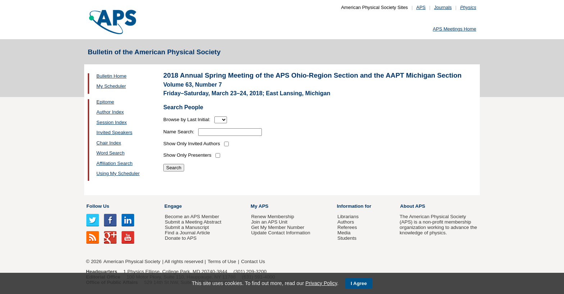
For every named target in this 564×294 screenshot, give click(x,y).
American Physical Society (132, 261)
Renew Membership (272, 216)
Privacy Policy (321, 283)
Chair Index (108, 143)
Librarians (348, 216)
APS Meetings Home (454, 29)
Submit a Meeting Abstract (193, 222)
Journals (443, 7)
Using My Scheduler (118, 173)
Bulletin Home (111, 76)
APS (421, 7)
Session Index (111, 122)
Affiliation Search (114, 163)
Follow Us (97, 206)
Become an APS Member (192, 216)
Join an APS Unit (269, 222)
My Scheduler (111, 86)
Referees (347, 227)
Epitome (105, 102)
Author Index (110, 112)
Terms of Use (222, 261)
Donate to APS (180, 238)
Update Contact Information (280, 232)
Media (344, 232)
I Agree (359, 283)
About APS (412, 206)
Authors (345, 222)
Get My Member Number (277, 227)
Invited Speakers (114, 132)
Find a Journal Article (187, 232)
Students (346, 238)
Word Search (110, 153)
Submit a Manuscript (187, 227)
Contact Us (253, 261)
